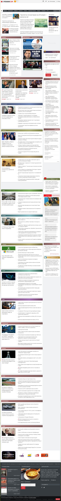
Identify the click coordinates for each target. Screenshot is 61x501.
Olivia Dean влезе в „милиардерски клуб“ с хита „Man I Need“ (29, 358)
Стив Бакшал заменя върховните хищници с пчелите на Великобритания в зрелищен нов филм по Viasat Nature (29, 236)
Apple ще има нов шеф (23, 329)
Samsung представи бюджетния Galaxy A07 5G (28, 319)
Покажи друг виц (55, 253)
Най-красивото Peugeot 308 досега (25, 417)
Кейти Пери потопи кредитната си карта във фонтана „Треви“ (30, 365)
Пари (3, 190)
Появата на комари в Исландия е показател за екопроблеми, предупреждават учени (28, 280)
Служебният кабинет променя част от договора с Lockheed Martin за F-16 (29, 120)
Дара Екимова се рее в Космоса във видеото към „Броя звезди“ (8, 361)
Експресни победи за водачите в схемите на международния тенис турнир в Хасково (7, 390)
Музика (4, 348)
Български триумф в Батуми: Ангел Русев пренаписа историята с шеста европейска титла (29, 396)
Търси (23, 487)
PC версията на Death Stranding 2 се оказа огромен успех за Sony (29, 266)
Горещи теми (55, 51)
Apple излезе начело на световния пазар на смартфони (8, 312)
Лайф (3, 426)
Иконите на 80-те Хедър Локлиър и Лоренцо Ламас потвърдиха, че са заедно (29, 435)
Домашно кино (55, 257)
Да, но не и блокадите (50, 72)
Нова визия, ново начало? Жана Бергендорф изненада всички (28, 361)
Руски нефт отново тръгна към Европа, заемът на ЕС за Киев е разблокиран (8, 203)
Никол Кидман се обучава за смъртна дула (27, 437)
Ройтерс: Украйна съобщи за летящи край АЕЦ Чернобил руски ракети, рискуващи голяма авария (29, 145)
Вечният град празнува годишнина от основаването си (29, 173)
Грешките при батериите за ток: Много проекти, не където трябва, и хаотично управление (29, 327)
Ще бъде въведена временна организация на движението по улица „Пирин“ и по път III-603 (31, 32)
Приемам (58, 499)
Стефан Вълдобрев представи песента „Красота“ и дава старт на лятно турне (29, 371)
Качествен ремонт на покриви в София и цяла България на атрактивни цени (14, 481)
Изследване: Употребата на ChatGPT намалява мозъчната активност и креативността (8, 337)
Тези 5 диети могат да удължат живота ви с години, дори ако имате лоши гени (29, 292)
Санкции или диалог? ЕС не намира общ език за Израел (28, 152)
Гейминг (4, 244)
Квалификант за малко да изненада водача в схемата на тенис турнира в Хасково (30, 386)
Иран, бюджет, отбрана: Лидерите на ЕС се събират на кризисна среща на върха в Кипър (8, 144)
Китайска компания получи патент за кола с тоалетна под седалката (8, 414)
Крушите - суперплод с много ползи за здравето (51, 191)
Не (46, 67)
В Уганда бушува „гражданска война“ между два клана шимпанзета (28, 180)
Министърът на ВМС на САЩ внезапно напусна (28, 133)
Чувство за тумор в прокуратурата (49, 157)
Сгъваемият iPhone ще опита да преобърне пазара (29, 311)
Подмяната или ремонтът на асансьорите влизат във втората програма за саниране (30, 107)
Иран (46, 57)
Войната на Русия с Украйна (51, 54)
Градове (43, 10)
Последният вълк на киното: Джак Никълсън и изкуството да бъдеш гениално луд (8, 440)
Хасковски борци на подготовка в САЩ (26, 379)
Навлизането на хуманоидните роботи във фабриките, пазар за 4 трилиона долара (27, 337)
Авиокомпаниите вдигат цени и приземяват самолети (30, 193)
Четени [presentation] (47, 195)
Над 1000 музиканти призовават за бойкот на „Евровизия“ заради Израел (28, 352)
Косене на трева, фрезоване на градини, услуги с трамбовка (13, 489)
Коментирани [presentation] (55, 195)
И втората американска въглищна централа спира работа (29, 202)
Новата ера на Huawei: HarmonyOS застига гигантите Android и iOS (30, 303)
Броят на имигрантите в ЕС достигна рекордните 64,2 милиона (30, 136)
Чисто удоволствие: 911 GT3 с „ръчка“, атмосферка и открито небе (29, 411)
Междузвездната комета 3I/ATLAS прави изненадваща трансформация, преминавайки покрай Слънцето (30, 284)
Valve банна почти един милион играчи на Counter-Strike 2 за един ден (29, 263)
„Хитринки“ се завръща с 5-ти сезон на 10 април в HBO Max (51, 274)
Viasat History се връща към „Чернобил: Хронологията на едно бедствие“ (30, 229)
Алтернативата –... (28, 68)
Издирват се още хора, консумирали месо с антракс (29, 123)
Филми (4, 215)
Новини (20, 10)
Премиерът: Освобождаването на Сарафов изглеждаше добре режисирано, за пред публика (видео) (29, 117)
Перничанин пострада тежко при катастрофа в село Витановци (14, 50)
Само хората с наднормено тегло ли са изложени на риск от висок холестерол (51, 187)
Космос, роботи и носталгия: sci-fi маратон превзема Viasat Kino (29, 240)
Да (46, 65)
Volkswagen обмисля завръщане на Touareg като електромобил (29, 414)
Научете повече (32, 497)
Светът (4, 130)
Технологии (5, 323)
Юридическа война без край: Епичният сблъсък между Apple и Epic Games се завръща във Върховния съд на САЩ (30, 256)
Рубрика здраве (55, 179)
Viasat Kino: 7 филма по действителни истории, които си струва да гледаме (29, 225)
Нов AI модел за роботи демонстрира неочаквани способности (29, 332)
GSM (3, 299)
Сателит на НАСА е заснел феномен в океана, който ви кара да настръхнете (8, 283)
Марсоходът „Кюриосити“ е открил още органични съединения (29, 163)
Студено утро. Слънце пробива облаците (27, 113)
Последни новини (54, 79)
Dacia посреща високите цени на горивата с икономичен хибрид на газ (28, 419)
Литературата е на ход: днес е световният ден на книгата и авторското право (53, 30)
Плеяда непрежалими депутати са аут (34, 90)
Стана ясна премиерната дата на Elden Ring (27, 247)
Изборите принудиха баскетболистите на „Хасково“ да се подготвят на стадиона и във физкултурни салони (29, 382)
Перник (4, 37)
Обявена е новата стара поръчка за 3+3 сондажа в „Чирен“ (29, 209)
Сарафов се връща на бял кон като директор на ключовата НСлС (8, 117)
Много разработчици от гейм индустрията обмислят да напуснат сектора (29, 250)
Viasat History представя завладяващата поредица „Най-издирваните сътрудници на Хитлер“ (29, 232)
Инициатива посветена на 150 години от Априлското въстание (14, 58)
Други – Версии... (27, 58)
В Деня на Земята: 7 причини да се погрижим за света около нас (30, 167)
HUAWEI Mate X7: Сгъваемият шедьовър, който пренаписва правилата (28, 313)
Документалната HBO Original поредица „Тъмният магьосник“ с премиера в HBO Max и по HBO (52, 269)
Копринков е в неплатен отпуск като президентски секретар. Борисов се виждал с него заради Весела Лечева (22, 93)
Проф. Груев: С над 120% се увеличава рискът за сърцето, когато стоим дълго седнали (52, 183)
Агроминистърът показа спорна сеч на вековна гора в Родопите (29, 199)
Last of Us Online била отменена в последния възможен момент (28, 259)
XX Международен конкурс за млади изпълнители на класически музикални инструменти (13, 32)
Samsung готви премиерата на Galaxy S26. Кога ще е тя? (29, 317)
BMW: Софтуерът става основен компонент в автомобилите (28, 408)
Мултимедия (26, 37)
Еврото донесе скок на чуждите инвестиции (27, 211)
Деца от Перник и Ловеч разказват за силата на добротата (14, 41)
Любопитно (5, 156)
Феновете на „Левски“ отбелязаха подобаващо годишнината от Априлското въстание (28, 393)
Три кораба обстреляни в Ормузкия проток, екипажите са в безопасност (27, 149)
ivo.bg (58, 161)
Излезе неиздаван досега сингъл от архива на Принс (29, 368)
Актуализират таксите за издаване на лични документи (28, 126)
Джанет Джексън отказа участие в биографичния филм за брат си (29, 219)
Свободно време (32, 10)
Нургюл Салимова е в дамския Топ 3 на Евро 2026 (29, 390)
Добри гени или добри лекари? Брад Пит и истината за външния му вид (29, 448)
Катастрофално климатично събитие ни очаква (8, 169)
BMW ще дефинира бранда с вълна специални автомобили (28, 404)
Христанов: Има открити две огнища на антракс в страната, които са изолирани (29, 111)
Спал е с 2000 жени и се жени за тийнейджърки (28, 432)
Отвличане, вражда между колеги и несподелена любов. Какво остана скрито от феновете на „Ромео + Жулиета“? (30, 441)
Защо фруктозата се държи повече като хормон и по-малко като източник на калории (29, 277)
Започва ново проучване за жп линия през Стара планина (29, 206)
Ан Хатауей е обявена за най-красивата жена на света (28, 429)
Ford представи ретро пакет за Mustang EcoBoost (29, 422)
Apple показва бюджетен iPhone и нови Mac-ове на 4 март (29, 308)
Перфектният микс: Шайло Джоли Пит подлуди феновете (28, 445)
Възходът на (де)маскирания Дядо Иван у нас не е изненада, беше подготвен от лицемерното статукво (51, 147)
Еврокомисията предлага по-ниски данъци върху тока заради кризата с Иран (29, 196)
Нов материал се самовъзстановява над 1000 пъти (29, 334)
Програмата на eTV (37, 37)
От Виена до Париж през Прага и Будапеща (8, 227)
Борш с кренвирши (25, 481)
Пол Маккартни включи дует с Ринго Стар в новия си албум (29, 355)
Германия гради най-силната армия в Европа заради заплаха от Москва (30, 139)
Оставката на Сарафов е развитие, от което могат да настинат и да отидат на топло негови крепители (51, 133)
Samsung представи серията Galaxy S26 (27, 305)
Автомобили (5, 401)
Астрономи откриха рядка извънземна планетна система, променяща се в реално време (29, 176)
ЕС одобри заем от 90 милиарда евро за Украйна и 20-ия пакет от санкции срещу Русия (30, 142)
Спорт (3, 376)
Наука (3, 270)
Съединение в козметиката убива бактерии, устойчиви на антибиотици (27, 274)
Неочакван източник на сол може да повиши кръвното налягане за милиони (28, 295)
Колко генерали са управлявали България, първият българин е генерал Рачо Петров (29, 170)
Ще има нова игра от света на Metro (26, 252)
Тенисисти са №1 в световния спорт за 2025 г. (28, 388)
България (4, 99)
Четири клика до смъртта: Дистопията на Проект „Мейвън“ (29, 340)
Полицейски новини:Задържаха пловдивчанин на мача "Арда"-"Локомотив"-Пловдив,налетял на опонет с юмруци (52, 106)
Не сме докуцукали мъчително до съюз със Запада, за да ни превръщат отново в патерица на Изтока (51, 140)
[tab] (48, 196)
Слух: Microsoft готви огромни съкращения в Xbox (8, 257)
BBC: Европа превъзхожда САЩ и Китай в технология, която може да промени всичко (30, 344)
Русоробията (47, 153)
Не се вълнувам (49, 70)
